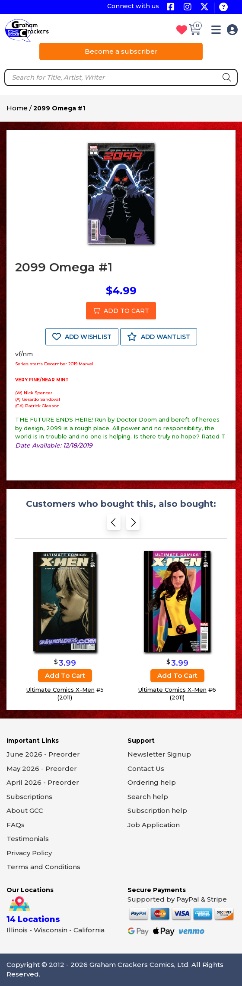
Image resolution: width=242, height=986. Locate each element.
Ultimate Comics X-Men (60, 689)
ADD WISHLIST (81, 336)
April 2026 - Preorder (42, 782)
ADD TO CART (121, 311)
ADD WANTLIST (158, 336)
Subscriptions (29, 797)
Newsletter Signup (159, 754)
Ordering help (151, 782)
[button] (216, 31)
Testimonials (27, 839)
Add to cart (65, 675)
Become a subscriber (121, 51)
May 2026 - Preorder (41, 768)
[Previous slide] (114, 525)
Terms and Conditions (43, 867)
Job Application (153, 825)
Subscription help (157, 810)
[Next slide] (133, 525)
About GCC (24, 810)
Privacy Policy (29, 853)
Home (17, 108)
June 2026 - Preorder (43, 754)
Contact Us (145, 768)
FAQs (15, 825)
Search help (147, 797)
